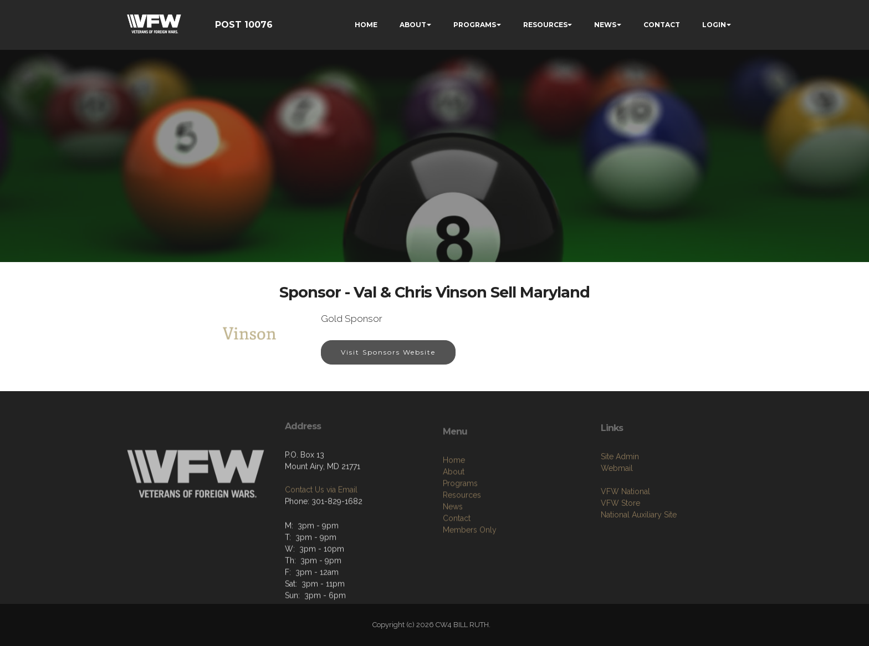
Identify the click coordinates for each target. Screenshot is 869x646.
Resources (462, 531)
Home (454, 497)
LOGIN (714, 24)
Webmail (617, 497)
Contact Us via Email (321, 515)
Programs (460, 520)
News (453, 543)
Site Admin (620, 485)
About (453, 508)
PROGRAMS (474, 24)
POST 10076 (244, 24)
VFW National (625, 520)
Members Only (470, 566)
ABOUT (413, 24)
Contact (457, 555)
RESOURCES (545, 24)
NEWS (605, 24)
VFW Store (620, 532)
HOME (366, 24)
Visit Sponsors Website (388, 352)
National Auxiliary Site (639, 544)
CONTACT (661, 24)
